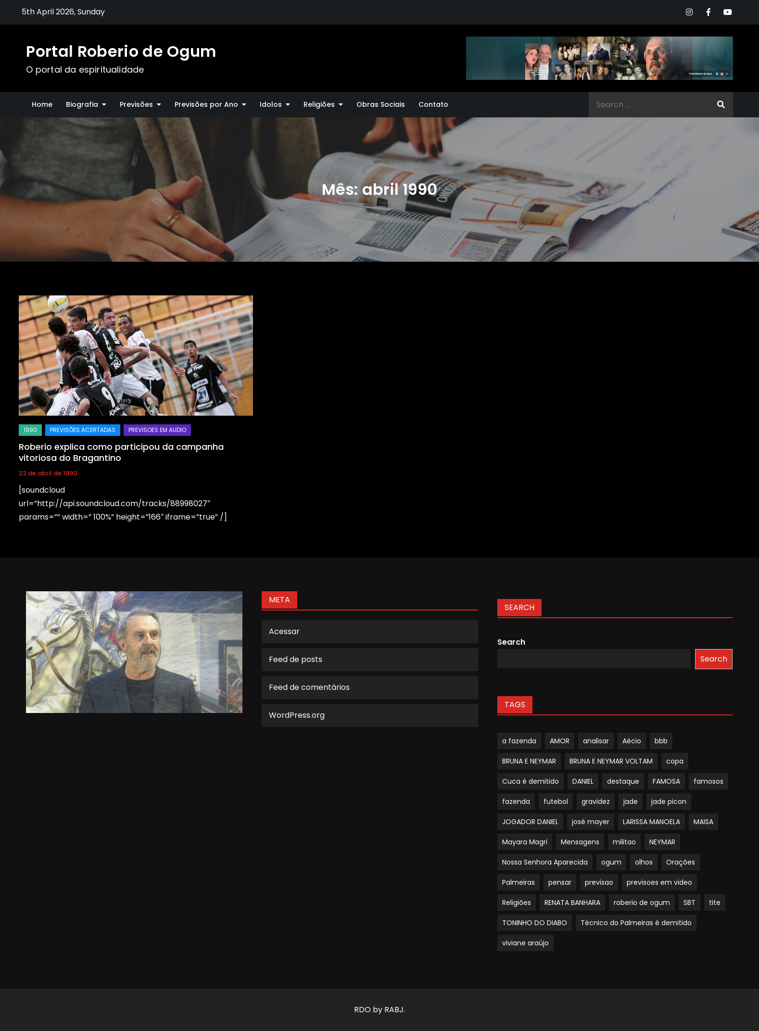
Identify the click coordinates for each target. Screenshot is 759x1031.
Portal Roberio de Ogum (121, 51)
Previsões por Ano (206, 104)
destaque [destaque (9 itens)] (623, 781)
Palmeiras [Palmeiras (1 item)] (518, 882)
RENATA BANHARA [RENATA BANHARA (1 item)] (572, 902)
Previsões (136, 104)
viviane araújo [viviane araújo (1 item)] (525, 943)
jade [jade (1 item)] (630, 801)
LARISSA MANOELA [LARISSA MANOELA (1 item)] (651, 822)
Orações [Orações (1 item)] (680, 862)
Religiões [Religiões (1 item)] (516, 902)
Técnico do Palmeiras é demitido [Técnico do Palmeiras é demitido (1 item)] (636, 923)
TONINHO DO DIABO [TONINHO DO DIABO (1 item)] (534, 923)
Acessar (284, 631)
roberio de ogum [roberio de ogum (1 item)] (642, 902)
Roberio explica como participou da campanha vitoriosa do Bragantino (121, 452)
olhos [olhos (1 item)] (644, 862)
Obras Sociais (380, 104)
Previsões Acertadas (82, 430)
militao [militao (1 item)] (624, 842)
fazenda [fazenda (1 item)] (516, 801)
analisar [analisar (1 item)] (596, 741)
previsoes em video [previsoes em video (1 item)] (659, 882)
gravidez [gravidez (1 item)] (596, 801)
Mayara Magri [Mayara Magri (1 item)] (524, 842)
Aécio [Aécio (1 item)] (631, 741)
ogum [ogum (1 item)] (611, 862)
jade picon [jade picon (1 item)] (668, 801)
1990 (30, 430)
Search (511, 642)
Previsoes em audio (157, 430)
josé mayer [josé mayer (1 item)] (590, 822)
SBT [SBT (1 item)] (689, 902)
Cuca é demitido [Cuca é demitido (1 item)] (530, 781)
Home (42, 104)
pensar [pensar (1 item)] (559, 882)
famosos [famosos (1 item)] (708, 781)
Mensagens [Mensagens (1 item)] (580, 842)
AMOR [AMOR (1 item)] (559, 741)
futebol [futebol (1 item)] (556, 801)
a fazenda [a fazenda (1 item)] (519, 741)
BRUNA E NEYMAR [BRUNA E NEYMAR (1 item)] (529, 761)
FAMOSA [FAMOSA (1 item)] (666, 781)
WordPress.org (297, 715)
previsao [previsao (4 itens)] (599, 882)
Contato (433, 104)
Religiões (319, 104)
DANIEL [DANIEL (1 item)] (583, 781)
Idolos (271, 104)
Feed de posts (295, 659)
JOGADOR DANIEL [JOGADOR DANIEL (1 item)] (530, 822)
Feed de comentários (309, 687)
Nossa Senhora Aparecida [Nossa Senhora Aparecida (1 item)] (545, 862)
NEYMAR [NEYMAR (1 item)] (662, 842)
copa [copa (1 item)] (674, 761)
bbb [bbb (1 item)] (661, 741)
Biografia (82, 104)
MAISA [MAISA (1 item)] (703, 822)
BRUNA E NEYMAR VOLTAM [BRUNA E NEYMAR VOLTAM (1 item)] (611, 761)
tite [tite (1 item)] (715, 902)
